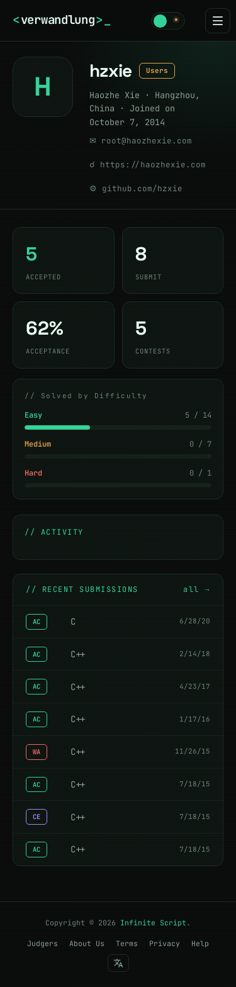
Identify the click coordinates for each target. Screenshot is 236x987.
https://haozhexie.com (153, 164)
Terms (127, 943)
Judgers (42, 943)
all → (196, 589)
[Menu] (217, 20)
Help (200, 943)
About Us (86, 943)
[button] (168, 21)
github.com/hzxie (142, 188)
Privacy (164, 943)
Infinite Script (153, 922)
